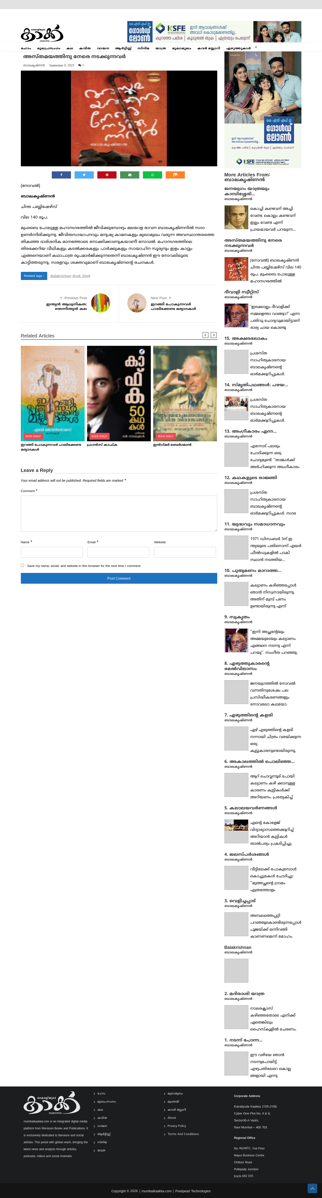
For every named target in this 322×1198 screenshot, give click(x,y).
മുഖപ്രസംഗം (48, 48)
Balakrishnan (61, 275)
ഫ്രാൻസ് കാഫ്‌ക (102, 445)
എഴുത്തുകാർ (238, 48)
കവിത (85, 48)
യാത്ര (160, 48)
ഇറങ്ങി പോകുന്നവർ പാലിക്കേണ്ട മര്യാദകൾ (173, 306)
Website (160, 542)
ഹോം (26, 48)
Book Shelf (81, 275)
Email (93, 542)
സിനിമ (143, 48)
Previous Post (75, 297)
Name (26, 542)
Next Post (159, 297)
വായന (103, 48)
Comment (29, 491)
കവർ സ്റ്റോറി (208, 48)
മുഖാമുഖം (181, 48)
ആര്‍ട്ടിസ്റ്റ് (123, 48)
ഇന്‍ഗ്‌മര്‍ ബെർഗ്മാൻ (172, 445)
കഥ (69, 48)
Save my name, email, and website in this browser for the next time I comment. (84, 566)
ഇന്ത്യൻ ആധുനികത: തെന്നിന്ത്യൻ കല (66, 306)
